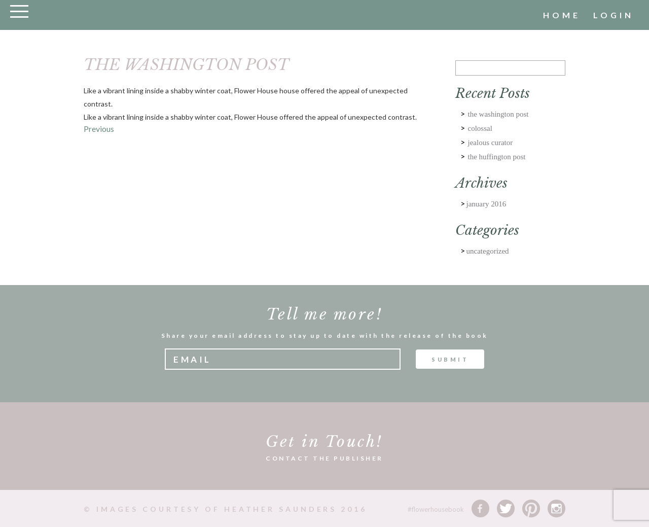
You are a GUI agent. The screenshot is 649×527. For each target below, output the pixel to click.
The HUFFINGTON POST (497, 157)
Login (613, 15)
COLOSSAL (480, 128)
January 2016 (486, 204)
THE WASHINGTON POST (498, 114)
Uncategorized (487, 251)
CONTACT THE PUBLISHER (324, 458)
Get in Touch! (324, 441)
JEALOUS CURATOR (490, 142)
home (562, 15)
